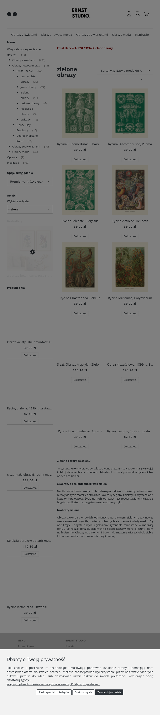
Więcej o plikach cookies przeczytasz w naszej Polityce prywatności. (53, 684)
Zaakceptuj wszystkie (109, 692)
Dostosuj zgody (83, 692)
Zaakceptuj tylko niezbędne (54, 692)
